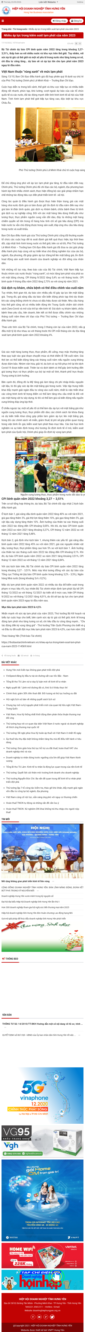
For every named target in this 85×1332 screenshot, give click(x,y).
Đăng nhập (59, 21)
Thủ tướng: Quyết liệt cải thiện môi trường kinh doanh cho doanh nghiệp (42, 772)
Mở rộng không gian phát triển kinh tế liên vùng (29, 881)
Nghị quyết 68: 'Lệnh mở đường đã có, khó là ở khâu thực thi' (37, 687)
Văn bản (7, 1014)
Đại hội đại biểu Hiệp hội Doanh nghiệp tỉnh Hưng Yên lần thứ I (31, 901)
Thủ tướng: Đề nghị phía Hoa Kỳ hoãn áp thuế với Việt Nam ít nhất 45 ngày (43, 733)
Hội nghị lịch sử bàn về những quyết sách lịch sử (30, 699)
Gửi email (25, 656)
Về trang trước (10, 656)
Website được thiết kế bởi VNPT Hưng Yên (42, 1330)
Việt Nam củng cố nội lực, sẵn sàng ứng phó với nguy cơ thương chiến (41, 797)
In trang (36, 656)
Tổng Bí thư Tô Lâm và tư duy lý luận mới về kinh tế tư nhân (36, 681)
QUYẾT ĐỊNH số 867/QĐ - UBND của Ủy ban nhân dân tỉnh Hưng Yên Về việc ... (42, 1035)
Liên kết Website (47, 2)
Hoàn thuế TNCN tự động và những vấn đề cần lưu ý (32, 803)
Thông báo (10, 958)
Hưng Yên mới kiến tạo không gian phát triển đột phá (33, 670)
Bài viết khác (9, 662)
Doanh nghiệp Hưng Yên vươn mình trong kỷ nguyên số (27, 896)
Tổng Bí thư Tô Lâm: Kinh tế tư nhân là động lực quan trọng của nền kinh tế (44, 766)
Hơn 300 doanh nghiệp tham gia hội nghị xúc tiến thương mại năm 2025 (35, 907)
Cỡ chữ (70, 43)
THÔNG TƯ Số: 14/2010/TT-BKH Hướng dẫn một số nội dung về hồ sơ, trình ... (42, 1026)
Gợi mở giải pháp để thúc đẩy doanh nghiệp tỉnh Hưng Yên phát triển (34, 918)
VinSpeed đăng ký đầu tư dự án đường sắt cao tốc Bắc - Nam (37, 676)
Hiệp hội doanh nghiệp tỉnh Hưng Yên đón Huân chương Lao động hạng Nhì (37, 913)
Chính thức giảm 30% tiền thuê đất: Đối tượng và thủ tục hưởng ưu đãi (41, 693)
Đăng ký (76, 21)
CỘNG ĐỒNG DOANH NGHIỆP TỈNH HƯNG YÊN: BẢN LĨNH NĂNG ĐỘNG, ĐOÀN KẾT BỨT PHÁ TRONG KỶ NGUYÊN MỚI (42, 889)
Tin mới (6, 819)
